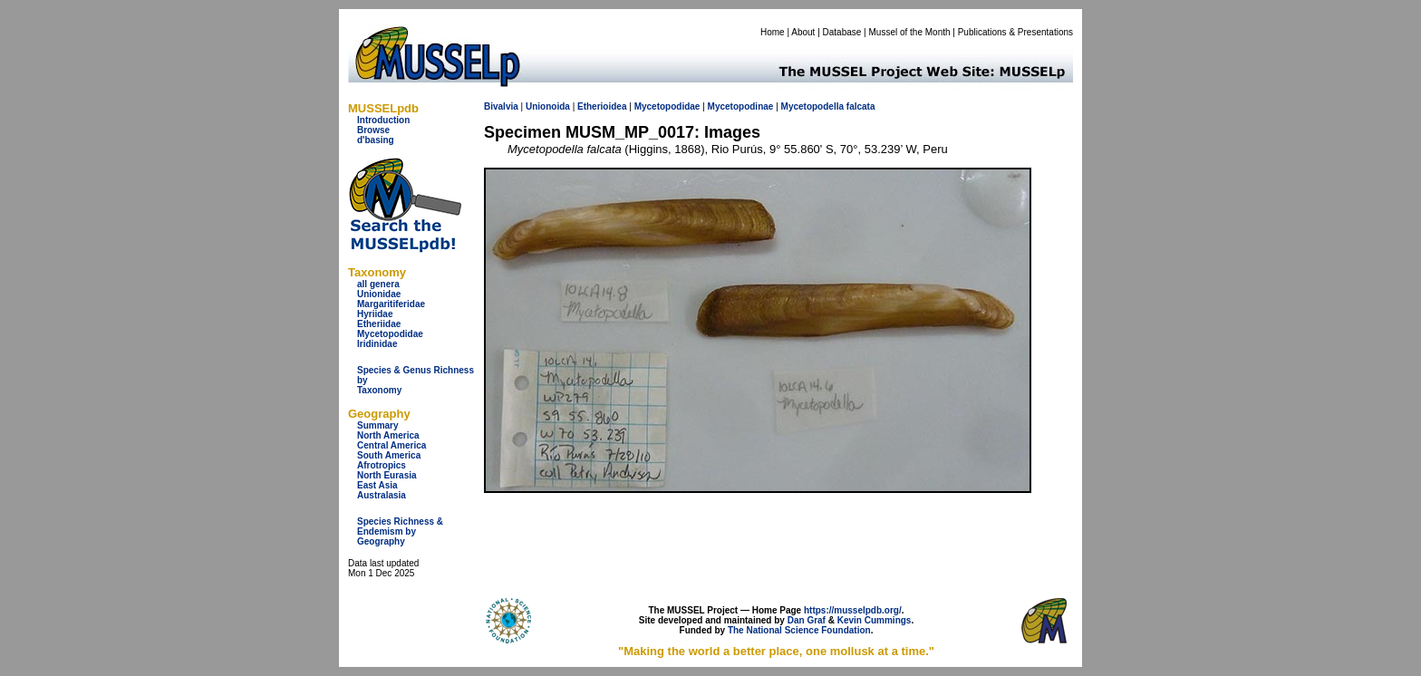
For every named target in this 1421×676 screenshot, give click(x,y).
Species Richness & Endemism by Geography (400, 531)
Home (772, 32)
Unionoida (548, 106)
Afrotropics (381, 465)
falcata (860, 106)
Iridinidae (377, 344)
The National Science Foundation (799, 630)
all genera (378, 284)
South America (388, 455)
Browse (373, 130)
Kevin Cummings (874, 620)
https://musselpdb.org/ (853, 610)
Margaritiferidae (391, 304)
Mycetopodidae (390, 334)
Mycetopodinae (741, 106)
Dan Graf (807, 620)
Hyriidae (374, 314)
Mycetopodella (812, 106)
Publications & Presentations (1015, 32)
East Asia (377, 485)
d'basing (375, 140)
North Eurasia (387, 475)
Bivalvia (501, 106)
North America (388, 435)
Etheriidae (379, 324)
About (803, 32)
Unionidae (379, 294)
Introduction (383, 120)
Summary (378, 425)
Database (842, 32)
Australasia (381, 495)
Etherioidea (601, 106)
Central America (391, 445)
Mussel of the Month (910, 32)
